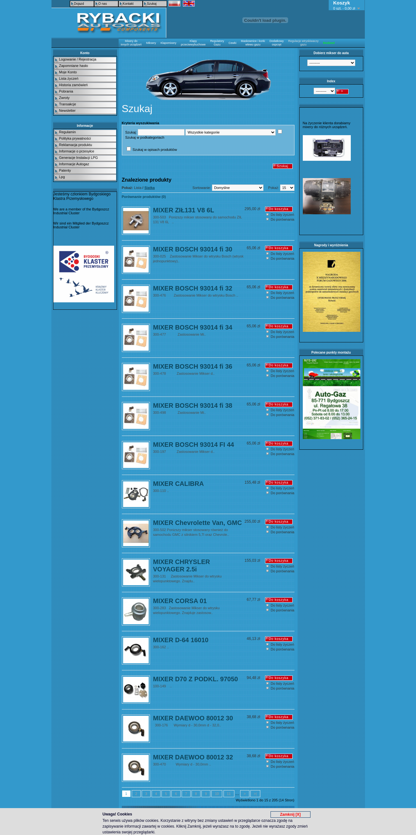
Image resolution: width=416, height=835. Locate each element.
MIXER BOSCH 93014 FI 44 (193, 444)
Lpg (62, 177)
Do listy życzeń (282, 215)
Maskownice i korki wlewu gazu (253, 42)
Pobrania (66, 91)
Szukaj (152, 3)
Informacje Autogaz (74, 164)
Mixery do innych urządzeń (131, 42)
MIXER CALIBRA (178, 483)
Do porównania (282, 219)
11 (229, 794)
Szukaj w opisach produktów (155, 149)
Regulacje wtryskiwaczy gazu (303, 42)
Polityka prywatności (75, 138)
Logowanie (67, 59)
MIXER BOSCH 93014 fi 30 (192, 249)
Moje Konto (68, 72)
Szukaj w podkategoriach (144, 137)
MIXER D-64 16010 (180, 639)
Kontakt (128, 3)
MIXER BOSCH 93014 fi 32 (192, 288)
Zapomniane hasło (73, 66)
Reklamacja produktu (75, 145)
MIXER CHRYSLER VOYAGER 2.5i (181, 565)
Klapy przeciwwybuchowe (193, 42)
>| (255, 794)
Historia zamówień (73, 85)
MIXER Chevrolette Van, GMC (197, 522)
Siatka (149, 188)
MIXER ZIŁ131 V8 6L (183, 210)
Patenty (65, 170)
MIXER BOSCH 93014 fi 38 (192, 405)
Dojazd (79, 3)
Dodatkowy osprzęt (277, 42)
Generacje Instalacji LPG (78, 158)
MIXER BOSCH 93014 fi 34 (192, 327)
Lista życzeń (69, 78)
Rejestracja (87, 59)
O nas (102, 3)
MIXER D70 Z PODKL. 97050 (195, 679)
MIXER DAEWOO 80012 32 (193, 757)
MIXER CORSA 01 (180, 600)
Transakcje (67, 104)
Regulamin (67, 132)
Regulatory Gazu (217, 42)
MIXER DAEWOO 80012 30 (193, 718)
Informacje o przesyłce (76, 151)
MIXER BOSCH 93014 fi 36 (192, 366)
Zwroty (64, 98)
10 (217, 794)
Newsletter (67, 110)
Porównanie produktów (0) (144, 197)
